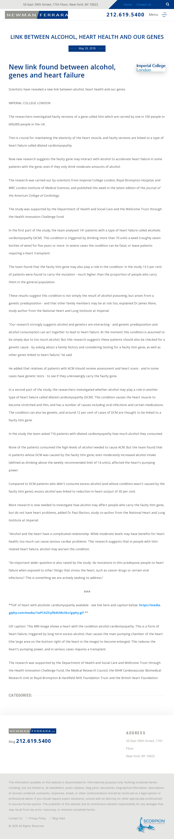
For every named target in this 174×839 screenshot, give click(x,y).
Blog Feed (58, 818)
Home (126, 5)
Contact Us (144, 5)
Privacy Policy (37, 818)
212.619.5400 (124, 16)
